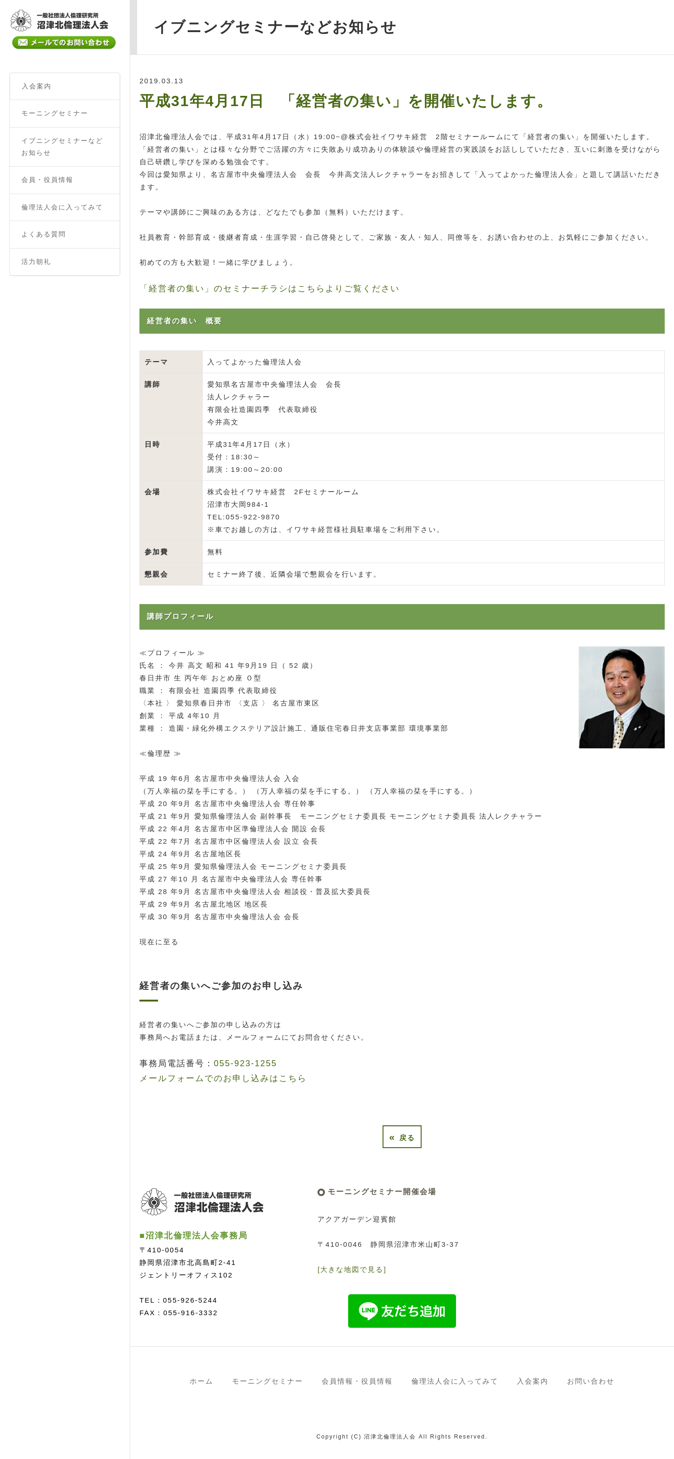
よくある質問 (43, 234)
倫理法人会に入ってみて (62, 207)
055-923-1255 (245, 1063)
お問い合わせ (591, 1381)
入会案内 (37, 86)
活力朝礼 (36, 261)
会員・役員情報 (47, 179)
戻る (402, 1136)
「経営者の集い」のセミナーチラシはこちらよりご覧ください (269, 288)
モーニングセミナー (54, 113)
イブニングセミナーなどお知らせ (62, 146)
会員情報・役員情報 (357, 1381)
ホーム (201, 1381)
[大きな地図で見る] (351, 1269)
